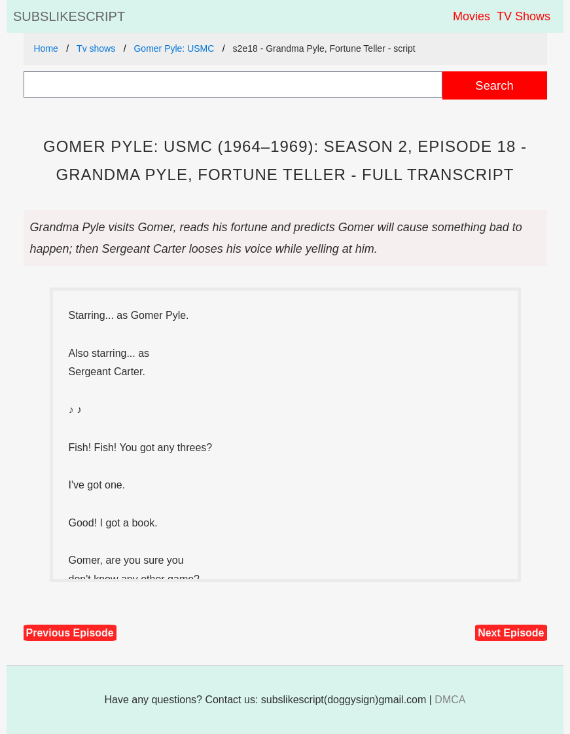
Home (46, 48)
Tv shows (96, 48)
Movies (471, 16)
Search (494, 85)
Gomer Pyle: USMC (174, 48)
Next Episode (511, 632)
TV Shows (523, 16)
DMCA (450, 699)
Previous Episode (70, 632)
